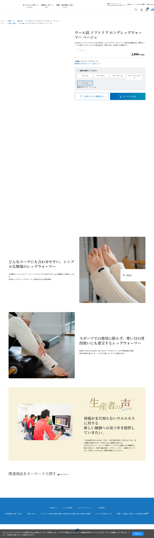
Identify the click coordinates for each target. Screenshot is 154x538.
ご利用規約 (101, 508)
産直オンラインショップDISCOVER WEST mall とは (115, 4)
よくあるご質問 (140, 4)
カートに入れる (129, 96)
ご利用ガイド (130, 4)
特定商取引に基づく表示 (13, 514)
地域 (46, 6)
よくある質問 (67, 508)
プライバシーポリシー (84, 508)
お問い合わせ (150, 4)
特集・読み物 (65, 6)
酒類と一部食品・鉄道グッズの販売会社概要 (132, 514)
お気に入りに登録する (94, 96)
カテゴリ (29, 6)
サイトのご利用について (104, 514)
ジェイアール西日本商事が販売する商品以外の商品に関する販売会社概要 (66, 514)
